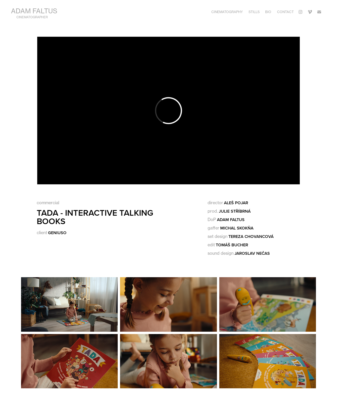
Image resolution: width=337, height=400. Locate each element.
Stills (254, 12)
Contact (285, 12)
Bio (268, 12)
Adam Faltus (34, 11)
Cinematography (227, 12)
